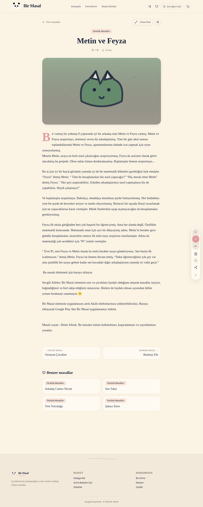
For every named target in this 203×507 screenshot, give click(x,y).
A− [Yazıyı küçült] (195, 231)
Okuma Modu (143, 22)
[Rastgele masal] (150, 6)
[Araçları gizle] (195, 275)
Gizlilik (139, 487)
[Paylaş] (195, 267)
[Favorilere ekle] (195, 260)
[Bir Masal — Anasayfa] (26, 6)
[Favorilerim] (156, 6)
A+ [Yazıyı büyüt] (195, 246)
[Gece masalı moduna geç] (188, 6)
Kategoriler (79, 478)
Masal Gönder (109, 6)
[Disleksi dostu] (195, 253)
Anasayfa (76, 6)
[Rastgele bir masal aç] (157, 22)
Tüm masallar (51, 22)
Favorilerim (91, 6)
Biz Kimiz (140, 478)
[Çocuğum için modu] (172, 6)
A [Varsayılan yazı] (196, 239)
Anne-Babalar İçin (83, 482)
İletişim (140, 482)
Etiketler (78, 487)
